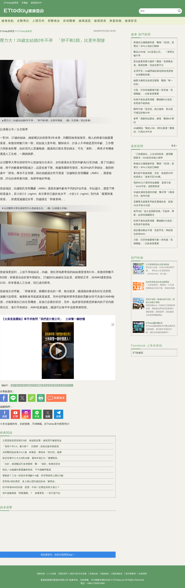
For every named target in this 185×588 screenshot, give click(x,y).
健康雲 (24, 11)
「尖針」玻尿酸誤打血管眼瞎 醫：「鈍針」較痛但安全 (31, 464)
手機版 (24, 3)
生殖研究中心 (65, 385)
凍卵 (55, 385)
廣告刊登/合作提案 (78, 573)
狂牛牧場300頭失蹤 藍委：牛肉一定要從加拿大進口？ (31, 487)
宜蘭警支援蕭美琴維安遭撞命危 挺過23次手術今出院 (153, 203)
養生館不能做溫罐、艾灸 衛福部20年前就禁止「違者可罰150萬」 (153, 175)
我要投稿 (41, 573)
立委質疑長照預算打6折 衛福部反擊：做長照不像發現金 (32, 440)
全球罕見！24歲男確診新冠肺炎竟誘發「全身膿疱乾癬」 (153, 73)
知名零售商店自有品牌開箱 (157, 282)
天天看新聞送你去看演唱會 (157, 264)
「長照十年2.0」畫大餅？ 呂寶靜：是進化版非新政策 (30, 446)
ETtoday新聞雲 (11, 3)
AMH (20, 385)
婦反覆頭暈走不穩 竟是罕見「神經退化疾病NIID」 (153, 232)
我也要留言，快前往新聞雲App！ (58, 554)
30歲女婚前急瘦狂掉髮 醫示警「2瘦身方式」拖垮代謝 (154, 194)
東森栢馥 (115, 20)
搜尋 (179, 11)
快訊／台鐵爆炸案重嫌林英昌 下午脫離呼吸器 (26, 469)
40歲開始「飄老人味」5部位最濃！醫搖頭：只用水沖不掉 (154, 130)
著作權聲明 (131, 573)
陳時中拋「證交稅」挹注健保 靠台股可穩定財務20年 (153, 111)
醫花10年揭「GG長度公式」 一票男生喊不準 (154, 54)
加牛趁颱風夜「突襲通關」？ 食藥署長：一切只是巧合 (31, 493)
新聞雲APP (36, 3)
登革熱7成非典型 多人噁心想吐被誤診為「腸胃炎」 (29, 481)
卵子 (14, 385)
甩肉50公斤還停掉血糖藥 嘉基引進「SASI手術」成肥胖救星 (152, 184)
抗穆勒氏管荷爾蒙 (33, 385)
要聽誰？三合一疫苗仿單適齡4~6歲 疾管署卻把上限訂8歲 (32, 475)
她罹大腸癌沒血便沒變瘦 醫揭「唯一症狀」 (153, 82)
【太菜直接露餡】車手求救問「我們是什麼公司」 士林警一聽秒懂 (43, 319)
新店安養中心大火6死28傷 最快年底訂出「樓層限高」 (31, 458)
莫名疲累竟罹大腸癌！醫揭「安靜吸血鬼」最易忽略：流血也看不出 (153, 63)
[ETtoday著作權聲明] (55, 424)
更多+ (174, 145)
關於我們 (63, 573)
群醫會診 (54, 20)
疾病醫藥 (69, 20)
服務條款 (105, 573)
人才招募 (52, 573)
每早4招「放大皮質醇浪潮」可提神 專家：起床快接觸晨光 (154, 213)
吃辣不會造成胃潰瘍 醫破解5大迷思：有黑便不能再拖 (154, 101)
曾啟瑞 (47, 385)
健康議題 (85, 20)
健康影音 (131, 20)
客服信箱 (94, 573)
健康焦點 (8, 20)
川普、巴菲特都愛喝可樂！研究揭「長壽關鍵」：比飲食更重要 (153, 92)
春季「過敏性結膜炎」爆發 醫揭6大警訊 (154, 120)
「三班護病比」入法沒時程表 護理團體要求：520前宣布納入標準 (153, 156)
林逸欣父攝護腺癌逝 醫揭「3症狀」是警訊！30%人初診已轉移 (154, 44)
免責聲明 (143, 573)
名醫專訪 (23, 20)
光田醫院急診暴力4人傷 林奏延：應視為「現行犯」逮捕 (32, 452)
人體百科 (38, 20)
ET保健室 (138, 352)
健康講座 (100, 20)
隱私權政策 (117, 573)
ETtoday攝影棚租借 (154, 323)
